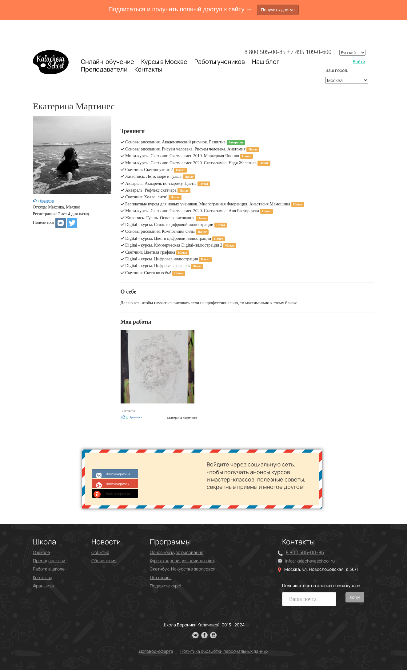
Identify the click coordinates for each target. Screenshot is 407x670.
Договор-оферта (156, 651)
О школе (41, 552)
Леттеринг (161, 577)
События (100, 552)
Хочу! (354, 597)
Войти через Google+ (115, 483)
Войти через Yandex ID (115, 493)
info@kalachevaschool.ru (310, 561)
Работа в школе (49, 569)
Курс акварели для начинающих (182, 560)
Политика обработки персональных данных (224, 651)
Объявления (104, 560)
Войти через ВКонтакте (115, 473)
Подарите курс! (165, 586)
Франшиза (43, 586)
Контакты (148, 69)
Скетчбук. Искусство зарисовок (182, 569)
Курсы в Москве (164, 61)
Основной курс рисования (176, 552)
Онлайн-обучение (107, 61)
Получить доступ (278, 9)
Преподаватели (104, 69)
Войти (359, 61)
